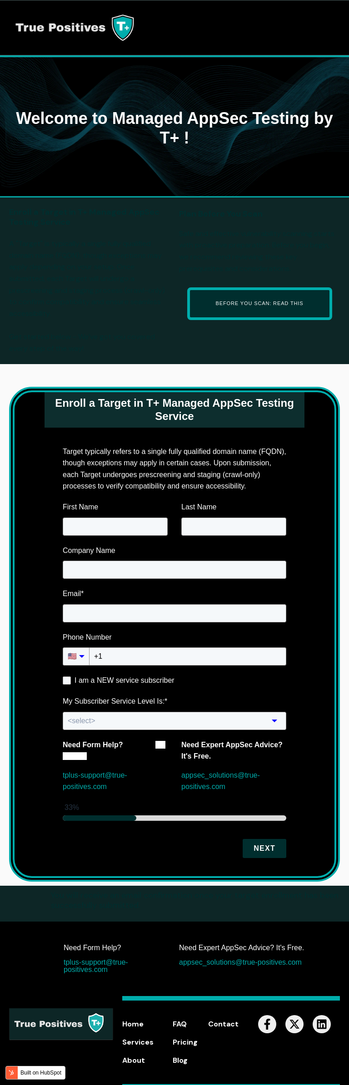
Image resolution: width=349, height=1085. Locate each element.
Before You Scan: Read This (260, 303)
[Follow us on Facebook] (267, 1024)
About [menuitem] (133, 1060)
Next (264, 848)
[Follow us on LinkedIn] (322, 1024)
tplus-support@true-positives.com (96, 965)
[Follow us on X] (294, 1024)
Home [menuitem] (133, 1024)
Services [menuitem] (138, 1042)
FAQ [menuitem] (180, 1024)
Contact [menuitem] (223, 1024)
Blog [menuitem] (180, 1060)
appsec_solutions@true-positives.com (240, 962)
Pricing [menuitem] (185, 1042)
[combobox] (174, 721)
